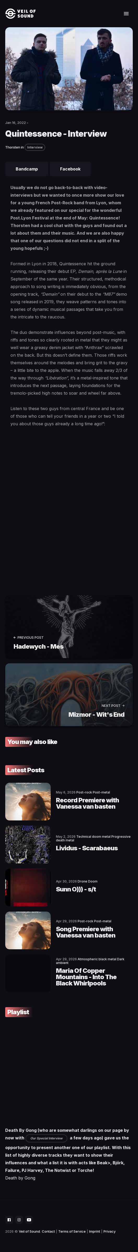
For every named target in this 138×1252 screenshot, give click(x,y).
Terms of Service (72, 1231)
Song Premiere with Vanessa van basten (85, 932)
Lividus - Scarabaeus (87, 848)
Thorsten (12, 147)
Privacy (110, 1231)
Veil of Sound (29, 1231)
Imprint (94, 1231)
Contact (48, 1231)
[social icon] (9, 1220)
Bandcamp (27, 169)
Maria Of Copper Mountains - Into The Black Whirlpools (86, 977)
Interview (35, 147)
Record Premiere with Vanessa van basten (87, 803)
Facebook (70, 169)
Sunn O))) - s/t (76, 889)
